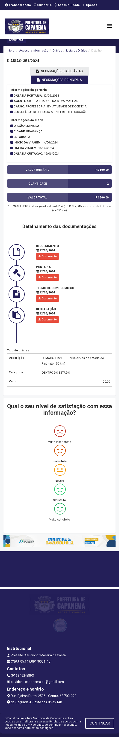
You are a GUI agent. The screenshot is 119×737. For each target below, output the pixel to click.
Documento (47, 256)
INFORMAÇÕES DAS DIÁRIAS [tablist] (59, 71)
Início (10, 50)
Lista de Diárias (76, 50)
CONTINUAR (100, 723)
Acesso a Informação (33, 50)
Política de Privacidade (28, 724)
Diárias (57, 50)
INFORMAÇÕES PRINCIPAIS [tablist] (59, 80)
